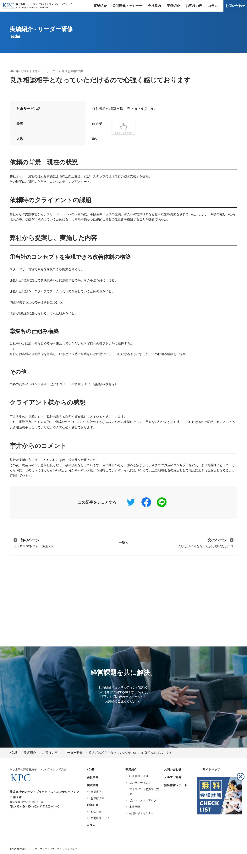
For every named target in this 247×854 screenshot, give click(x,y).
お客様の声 (194, 6)
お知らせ (92, 805)
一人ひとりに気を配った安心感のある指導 (204, 542)
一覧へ (123, 543)
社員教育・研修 (138, 776)
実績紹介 (173, 6)
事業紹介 (100, 6)
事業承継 (134, 806)
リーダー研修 (55, 71)
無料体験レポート (175, 785)
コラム (213, 6)
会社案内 (154, 6)
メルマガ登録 (172, 777)
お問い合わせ (235, 6)
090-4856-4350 (23, 806)
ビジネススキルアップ (142, 800)
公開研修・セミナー (127, 6)
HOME (13, 752)
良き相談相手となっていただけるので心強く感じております (100, 80)
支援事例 (96, 791)
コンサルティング (140, 782)
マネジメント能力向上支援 (144, 791)
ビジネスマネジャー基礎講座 (34, 542)
